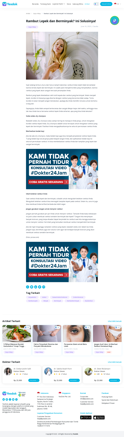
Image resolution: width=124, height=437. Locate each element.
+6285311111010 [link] (43, 426)
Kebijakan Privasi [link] (108, 403)
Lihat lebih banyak (115, 321)
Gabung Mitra (78, 4)
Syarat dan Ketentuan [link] (110, 400)
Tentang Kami (45, 4)
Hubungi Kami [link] (107, 397)
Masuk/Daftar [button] (106, 4)
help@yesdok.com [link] (87, 404)
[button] (16, 340)
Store (69, 4)
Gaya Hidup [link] (37, 13)
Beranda (35, 4)
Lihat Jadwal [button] (34, 380)
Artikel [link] (28, 13)
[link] (27, 287)
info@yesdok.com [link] (86, 399)
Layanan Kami (58, 4)
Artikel (87, 4)
